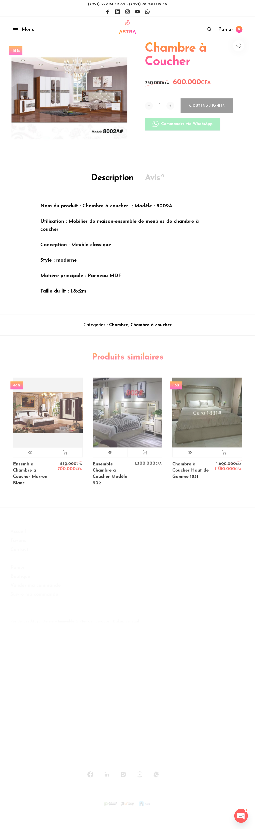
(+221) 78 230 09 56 (148, 4)
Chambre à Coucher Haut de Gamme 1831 (190, 474)
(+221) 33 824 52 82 (107, 4)
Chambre (118, 327)
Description (112, 180)
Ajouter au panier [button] (144, 456)
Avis (154, 180)
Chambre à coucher (151, 327)
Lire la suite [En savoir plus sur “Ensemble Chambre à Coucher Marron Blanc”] (65, 456)
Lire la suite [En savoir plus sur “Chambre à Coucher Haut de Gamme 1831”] (224, 456)
